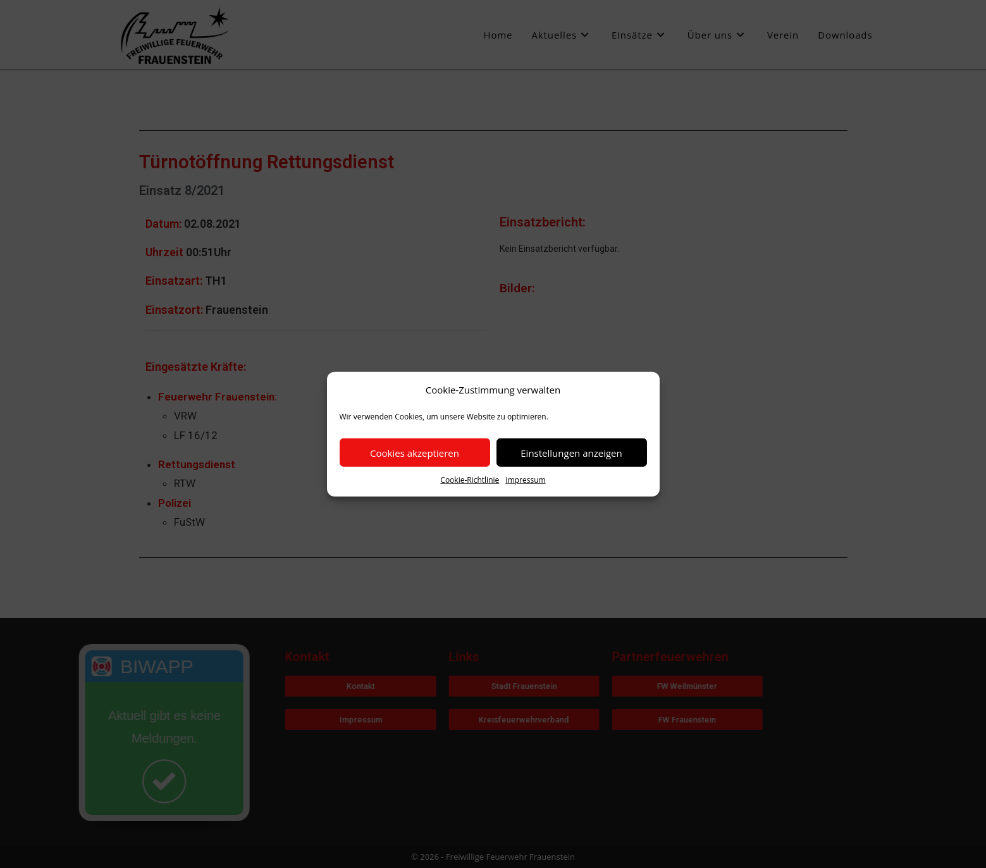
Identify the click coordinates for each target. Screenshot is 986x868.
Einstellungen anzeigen (571, 452)
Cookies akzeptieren (414, 452)
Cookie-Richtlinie (469, 479)
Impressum (525, 479)
